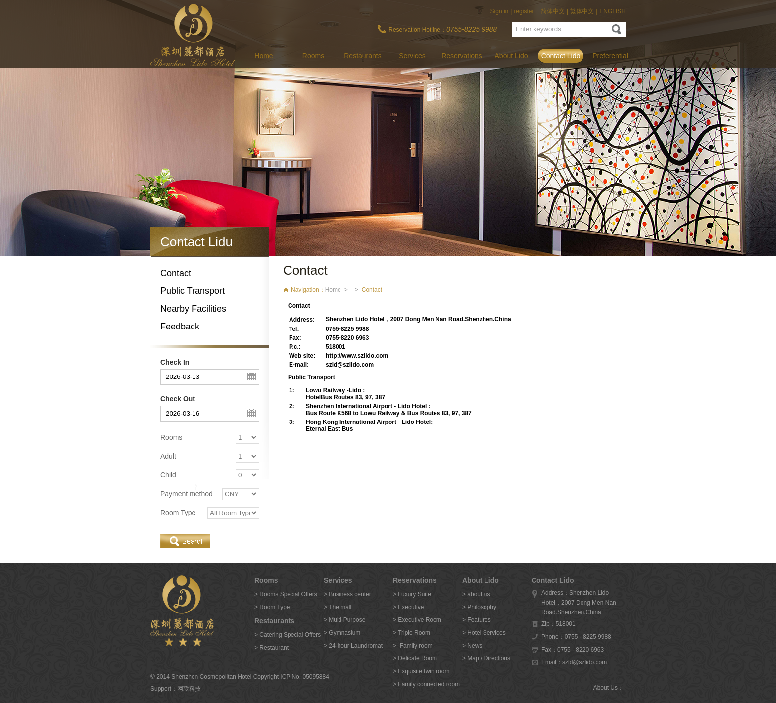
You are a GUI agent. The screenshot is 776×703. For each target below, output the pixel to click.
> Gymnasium (342, 632)
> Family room (413, 645)
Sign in (499, 11)
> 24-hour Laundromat (353, 645)
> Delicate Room (415, 658)
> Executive (408, 607)
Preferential (610, 56)
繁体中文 (582, 11)
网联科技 (189, 688)
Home (263, 56)
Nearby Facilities (193, 309)
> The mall (337, 607)
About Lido (511, 56)
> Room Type (272, 607)
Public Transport (192, 291)
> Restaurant (271, 647)
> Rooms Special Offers (285, 594)
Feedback (179, 326)
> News (472, 645)
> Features (476, 619)
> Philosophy (479, 607)
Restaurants (362, 56)
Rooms (313, 56)
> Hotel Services (484, 632)
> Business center (347, 594)
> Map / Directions (486, 658)
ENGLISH (612, 11)
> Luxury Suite (412, 594)
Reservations (461, 56)
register (524, 11)
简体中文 (553, 11)
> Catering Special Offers (287, 634)
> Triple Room (411, 632)
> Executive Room (417, 619)
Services (412, 56)
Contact (175, 273)
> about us (476, 594)
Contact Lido (561, 56)
